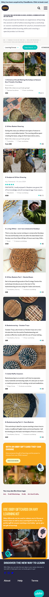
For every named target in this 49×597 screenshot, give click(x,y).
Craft (24, 494)
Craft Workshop (14, 494)
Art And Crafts (33, 494)
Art (4, 494)
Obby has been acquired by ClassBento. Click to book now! (24, 2)
